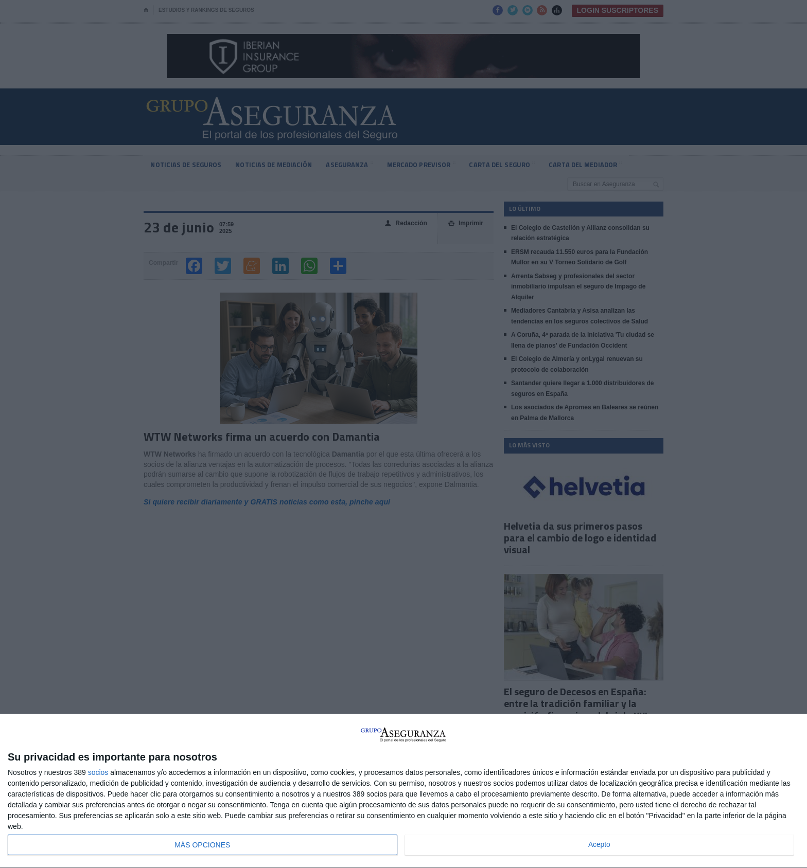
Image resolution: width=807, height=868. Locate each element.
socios (98, 772)
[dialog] (403, 791)
